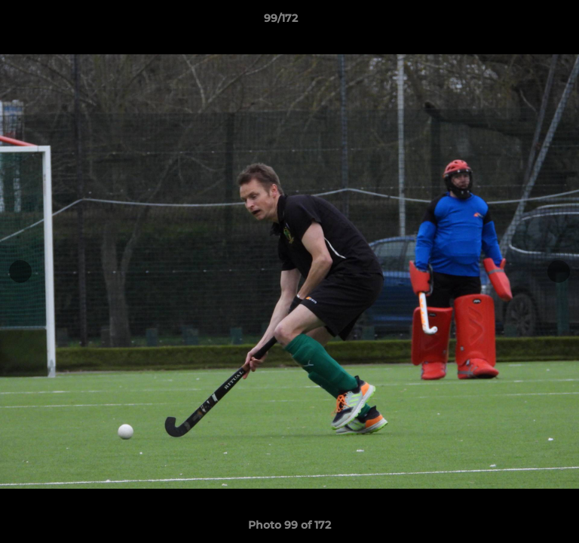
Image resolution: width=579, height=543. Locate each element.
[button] (525, 22)
